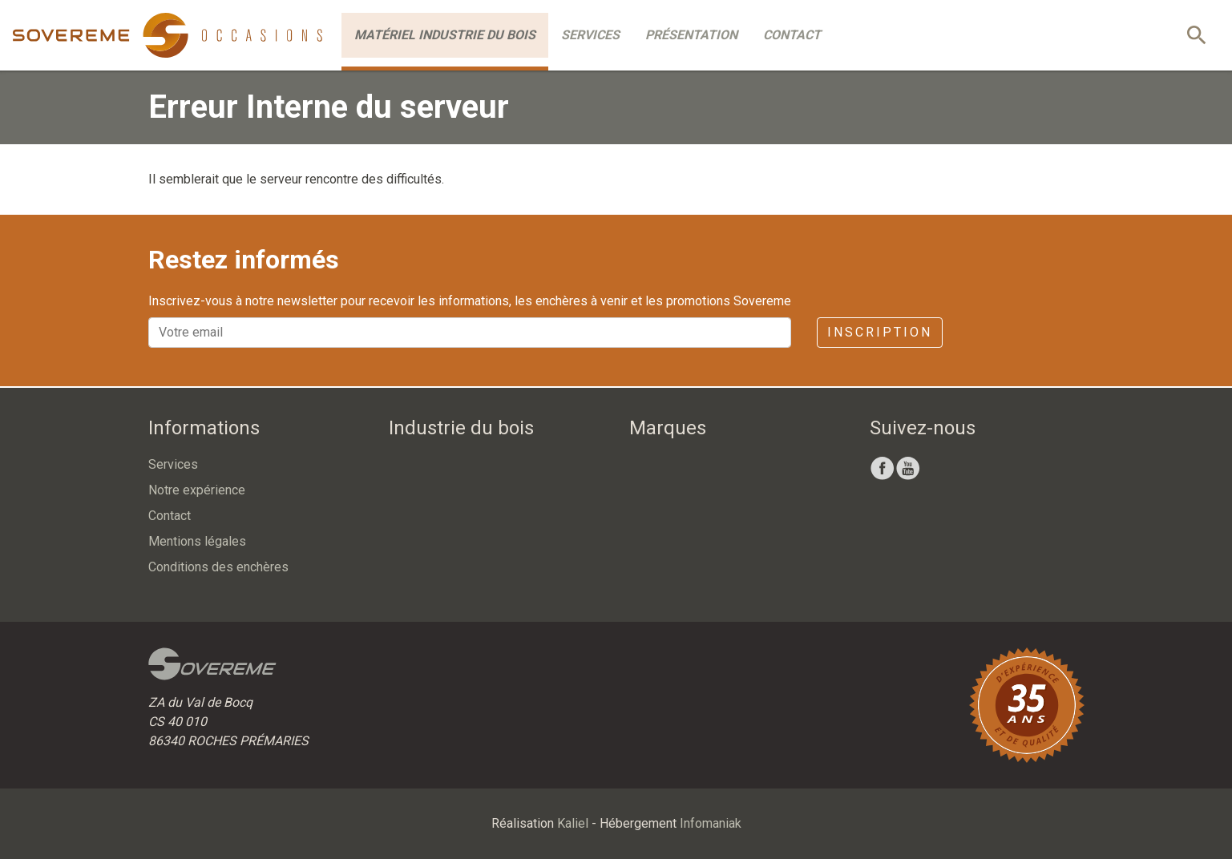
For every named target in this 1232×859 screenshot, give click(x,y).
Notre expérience (196, 490)
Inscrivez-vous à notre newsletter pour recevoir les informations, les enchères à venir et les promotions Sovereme (469, 301)
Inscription (879, 332)
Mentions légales (197, 541)
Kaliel (572, 823)
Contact (792, 34)
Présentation (691, 34)
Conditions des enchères (218, 567)
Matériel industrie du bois (444, 34)
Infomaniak (710, 823)
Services (590, 34)
